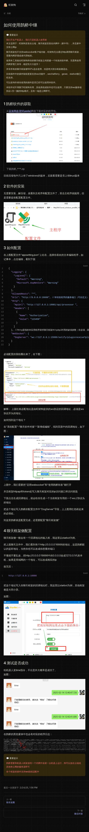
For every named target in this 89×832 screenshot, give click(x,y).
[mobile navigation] (84, 5)
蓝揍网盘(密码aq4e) (20, 110)
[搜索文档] (75, 5)
